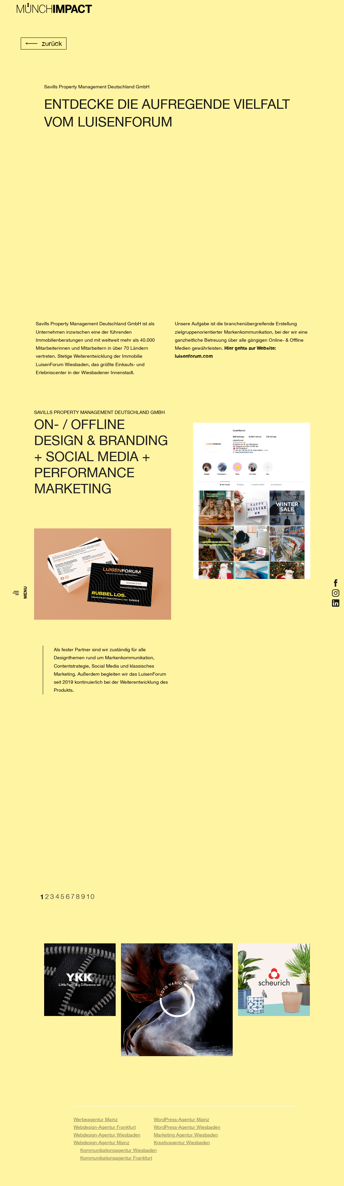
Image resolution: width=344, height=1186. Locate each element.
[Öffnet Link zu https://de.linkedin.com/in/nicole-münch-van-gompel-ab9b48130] (335, 603)
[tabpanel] (175, 803)
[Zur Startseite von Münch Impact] (54, 8)
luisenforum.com (194, 356)
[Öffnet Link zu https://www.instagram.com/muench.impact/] (335, 593)
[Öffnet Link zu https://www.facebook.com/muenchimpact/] (335, 583)
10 (90, 896)
